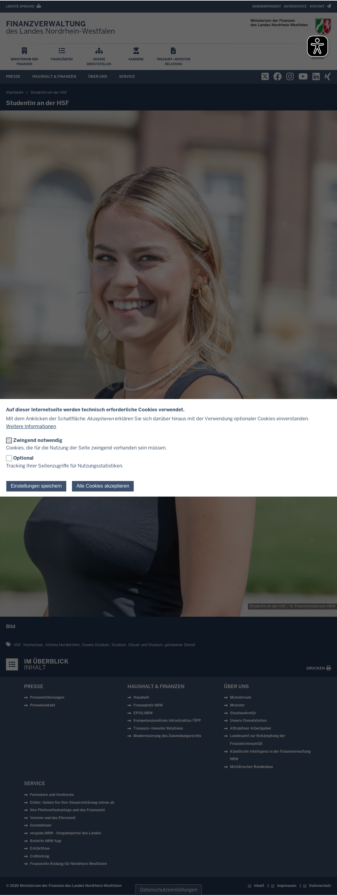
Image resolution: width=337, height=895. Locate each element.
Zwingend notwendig (37, 440)
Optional (23, 458)
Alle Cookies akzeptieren (102, 485)
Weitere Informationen (31, 426)
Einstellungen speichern (36, 485)
